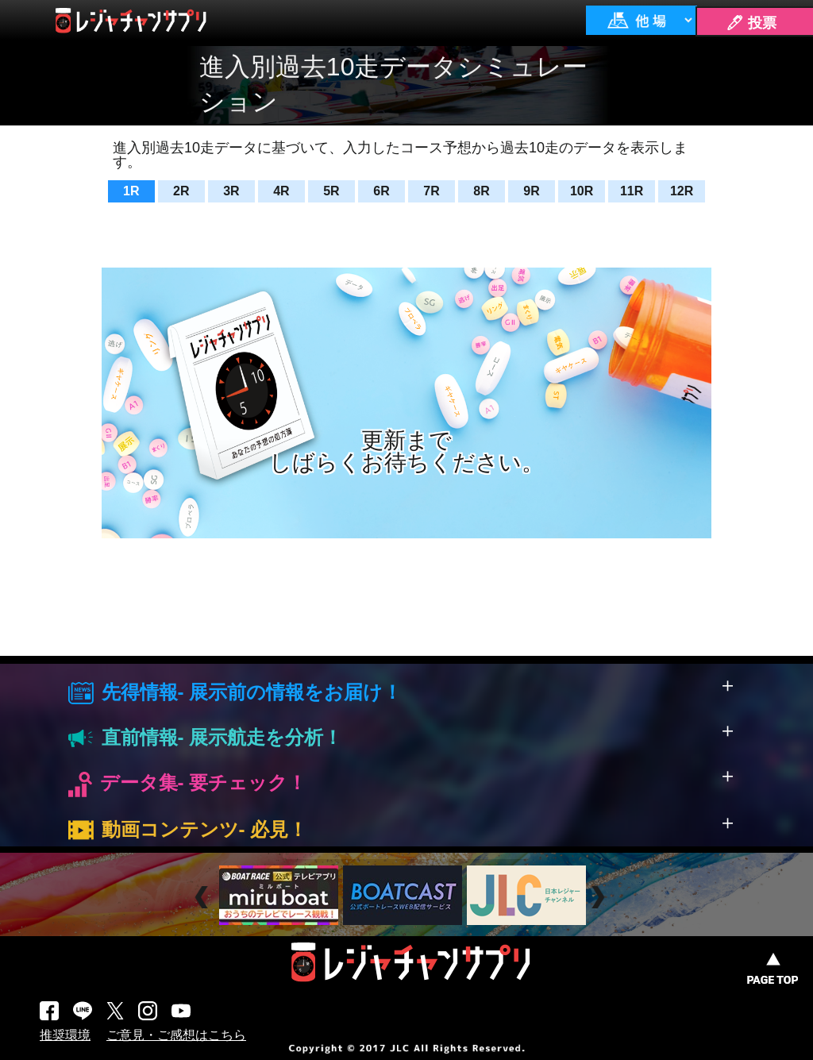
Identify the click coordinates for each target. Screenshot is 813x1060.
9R (531, 191)
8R (481, 191)
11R (631, 191)
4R (281, 191)
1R (131, 191)
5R (331, 191)
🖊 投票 (751, 23)
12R (681, 191)
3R (231, 191)
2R (181, 191)
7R (431, 191)
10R (581, 191)
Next (600, 898)
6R (381, 191)
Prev (204, 898)
